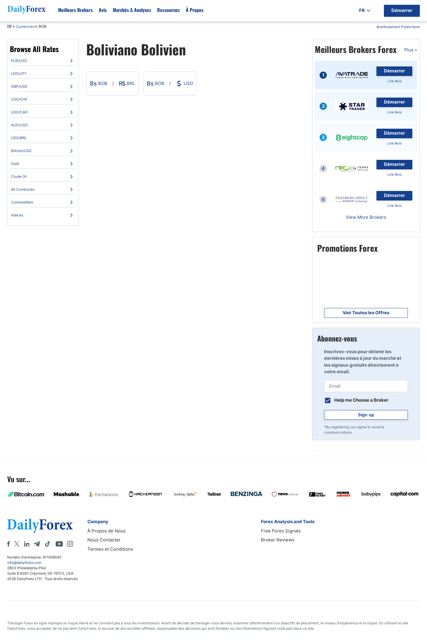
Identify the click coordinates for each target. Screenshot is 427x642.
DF (9, 27)
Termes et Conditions (110, 549)
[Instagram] (70, 544)
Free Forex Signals (281, 531)
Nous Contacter (104, 540)
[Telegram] (37, 544)
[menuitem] (43, 60)
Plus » (410, 50)
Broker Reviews (277, 540)
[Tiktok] (47, 543)
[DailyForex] (40, 525)
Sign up (366, 414)
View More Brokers (366, 217)
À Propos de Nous (106, 531)
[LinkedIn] (26, 544)
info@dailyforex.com (24, 562)
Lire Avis (395, 81)
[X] (16, 544)
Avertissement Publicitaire (398, 27)
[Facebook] (8, 544)
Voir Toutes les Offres (366, 312)
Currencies (25, 26)
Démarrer (394, 71)
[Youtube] (59, 544)
